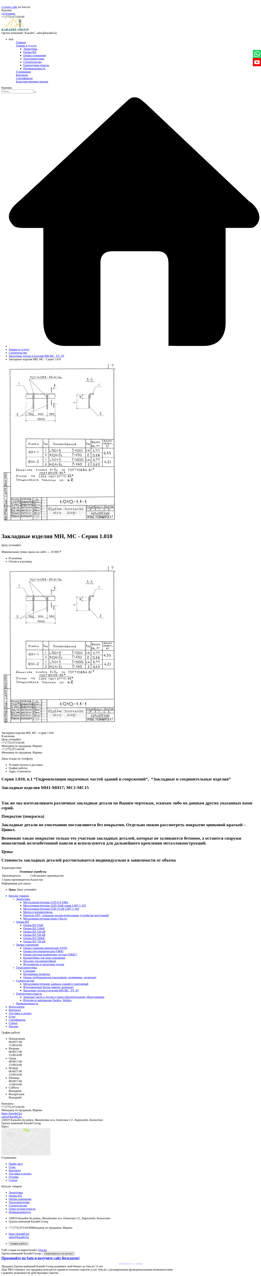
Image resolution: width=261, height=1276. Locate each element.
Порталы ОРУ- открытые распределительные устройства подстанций (66, 915)
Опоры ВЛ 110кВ (34, 928)
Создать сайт (9, 7)
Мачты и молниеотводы (38, 912)
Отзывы (13, 1176)
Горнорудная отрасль (36, 65)
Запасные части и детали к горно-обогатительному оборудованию (63, 996)
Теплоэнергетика (33, 58)
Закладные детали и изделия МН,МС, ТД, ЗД (36, 355)
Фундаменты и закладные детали (43, 964)
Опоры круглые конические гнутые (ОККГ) (50, 954)
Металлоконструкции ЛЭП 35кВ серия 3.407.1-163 (54, 905)
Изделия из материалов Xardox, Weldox (47, 1000)
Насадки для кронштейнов (39, 961)
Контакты (22, 75)
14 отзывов (8, 13)
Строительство (32, 61)
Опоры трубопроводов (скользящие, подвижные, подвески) (59, 977)
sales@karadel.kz (11, 1116)
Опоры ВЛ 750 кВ (34, 941)
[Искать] (35, 92)
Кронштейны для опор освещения (44, 957)
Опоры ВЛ (29, 52)
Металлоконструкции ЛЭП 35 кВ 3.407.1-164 (51, 908)
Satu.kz (42, 1250)
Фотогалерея (16, 1006)
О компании (23, 71)
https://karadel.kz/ (11, 1113)
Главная (21, 42)
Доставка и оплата (20, 1013)
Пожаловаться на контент (58, 1253)
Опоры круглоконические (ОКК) (43, 951)
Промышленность (34, 68)
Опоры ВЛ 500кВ (34, 938)
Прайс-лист (16, 1163)
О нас (12, 1016)
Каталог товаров (19, 895)
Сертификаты (24, 78)
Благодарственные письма (32, 81)
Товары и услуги (26, 45)
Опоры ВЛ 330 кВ (34, 934)
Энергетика (30, 48)
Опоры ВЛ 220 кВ (34, 931)
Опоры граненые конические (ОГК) (45, 948)
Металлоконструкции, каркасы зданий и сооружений (55, 983)
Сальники (29, 970)
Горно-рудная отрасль (22, 1208)
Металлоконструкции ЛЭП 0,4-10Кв (45, 902)
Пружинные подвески (36, 974)
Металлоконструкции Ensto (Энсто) (45, 918)
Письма (13, 1026)
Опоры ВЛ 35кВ (33, 925)
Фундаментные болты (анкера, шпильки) (48, 987)
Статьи (13, 1023)
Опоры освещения (34, 55)
